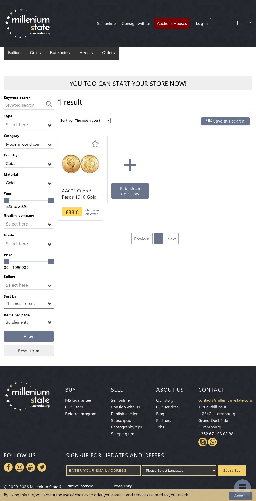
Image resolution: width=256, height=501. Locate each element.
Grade (9, 235)
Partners (163, 420)
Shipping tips (123, 433)
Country (11, 155)
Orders (108, 52)
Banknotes (60, 52)
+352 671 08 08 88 (215, 433)
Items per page (17, 315)
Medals (86, 52)
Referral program (80, 413)
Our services (167, 406)
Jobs (160, 426)
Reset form (29, 350)
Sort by (10, 296)
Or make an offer (92, 212)
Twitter (41, 467)
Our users (74, 406)
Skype (202, 442)
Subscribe (232, 470)
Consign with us (136, 23)
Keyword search (17, 97)
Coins (35, 52)
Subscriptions (123, 420)
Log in (202, 23)
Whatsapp (212, 442)
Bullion (14, 52)
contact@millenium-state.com (225, 400)
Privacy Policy (123, 485)
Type (8, 116)
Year (7, 193)
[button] (29, 124)
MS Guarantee (78, 400)
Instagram (19, 467)
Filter (29, 336)
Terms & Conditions (79, 485)
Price (8, 255)
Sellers (9, 276)
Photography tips (126, 426)
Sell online (106, 23)
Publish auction (125, 413)
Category (11, 135)
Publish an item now (130, 191)
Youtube (30, 467)
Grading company (19, 215)
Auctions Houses (172, 23)
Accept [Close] (240, 496)
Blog (160, 413)
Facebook (8, 467)
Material (11, 174)
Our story (164, 400)
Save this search (229, 121)
